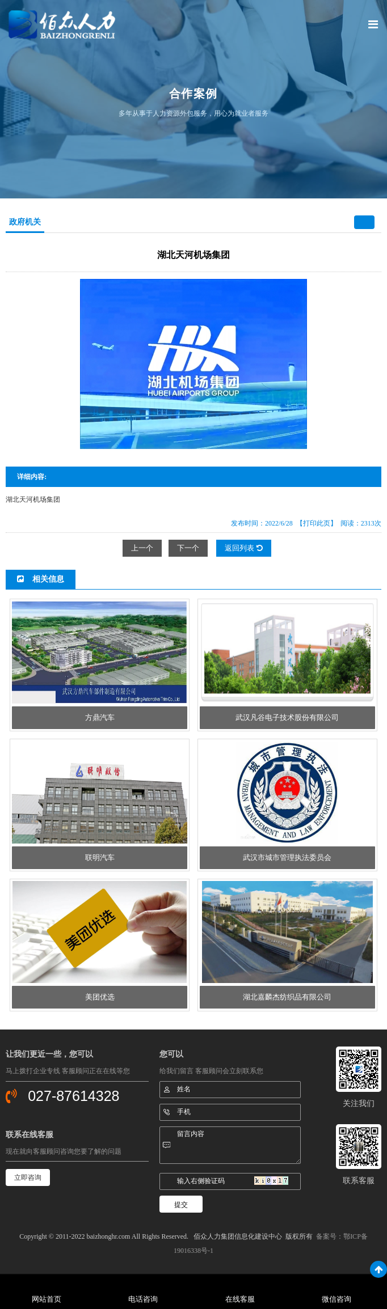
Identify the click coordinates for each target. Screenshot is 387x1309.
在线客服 (240, 1299)
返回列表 (243, 548)
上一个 (142, 548)
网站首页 (46, 1299)
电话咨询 (143, 1299)
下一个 (188, 548)
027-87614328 (73, 1096)
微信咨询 (336, 1299)
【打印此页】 (316, 523)
